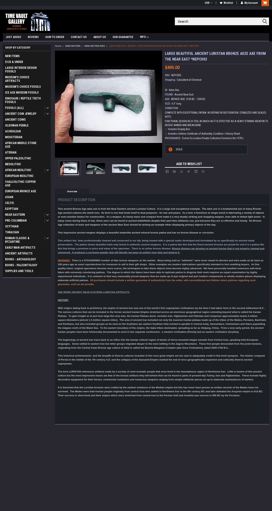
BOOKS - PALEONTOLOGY (21, 265)
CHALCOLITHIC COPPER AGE (20, 183)
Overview (72, 191)
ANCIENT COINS (15, 119)
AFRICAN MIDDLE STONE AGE (20, 144)
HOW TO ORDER (54, 37)
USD (208, 2)
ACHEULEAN (13, 131)
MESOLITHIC (13, 164)
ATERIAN (10, 152)
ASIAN (9, 197)
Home (58, 46)
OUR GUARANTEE (123, 37)
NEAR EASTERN (15, 214)
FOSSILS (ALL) (14, 108)
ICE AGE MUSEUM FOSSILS (22, 92)
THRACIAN (12, 232)
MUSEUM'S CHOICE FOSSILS (23, 86)
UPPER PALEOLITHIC (18, 158)
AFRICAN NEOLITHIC (18, 170)
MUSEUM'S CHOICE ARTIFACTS (17, 79)
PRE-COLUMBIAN (16, 220)
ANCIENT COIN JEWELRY (20, 114)
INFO (144, 37)
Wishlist (226, 2)
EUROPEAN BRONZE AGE (20, 191)
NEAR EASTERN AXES (94, 46)
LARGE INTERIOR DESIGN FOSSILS (21, 69)
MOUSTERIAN (13, 137)
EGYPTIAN (11, 209)
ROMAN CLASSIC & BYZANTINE (17, 239)
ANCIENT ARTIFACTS (18, 253)
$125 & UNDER (14, 62)
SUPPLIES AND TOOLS (19, 271)
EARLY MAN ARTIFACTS (20, 247)
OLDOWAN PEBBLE (17, 125)
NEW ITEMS (12, 56)
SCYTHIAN (12, 226)
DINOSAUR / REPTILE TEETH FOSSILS (23, 100)
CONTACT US (79, 37)
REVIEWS (33, 37)
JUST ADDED (13, 37)
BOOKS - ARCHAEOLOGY (20, 259)
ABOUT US (99, 37)
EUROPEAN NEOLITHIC (19, 176)
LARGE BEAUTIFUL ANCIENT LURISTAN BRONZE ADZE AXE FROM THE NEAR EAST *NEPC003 (154, 46)
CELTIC (9, 203)
